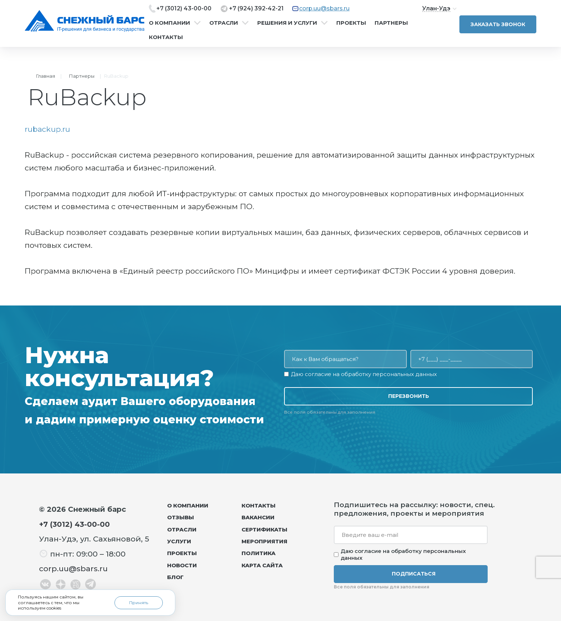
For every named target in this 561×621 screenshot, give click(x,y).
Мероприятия (264, 541)
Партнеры (391, 23)
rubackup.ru (47, 129)
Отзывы (180, 517)
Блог (175, 577)
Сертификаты (264, 529)
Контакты (166, 37)
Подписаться (413, 574)
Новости (182, 565)
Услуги (179, 541)
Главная (45, 76)
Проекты (351, 23)
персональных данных (404, 374)
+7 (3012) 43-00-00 (183, 8)
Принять (138, 602)
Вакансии (258, 517)
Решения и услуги (287, 23)
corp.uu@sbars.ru (324, 8)
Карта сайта (262, 565)
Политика (258, 553)
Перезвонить (408, 396)
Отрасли (223, 23)
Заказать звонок (497, 24)
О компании (169, 23)
